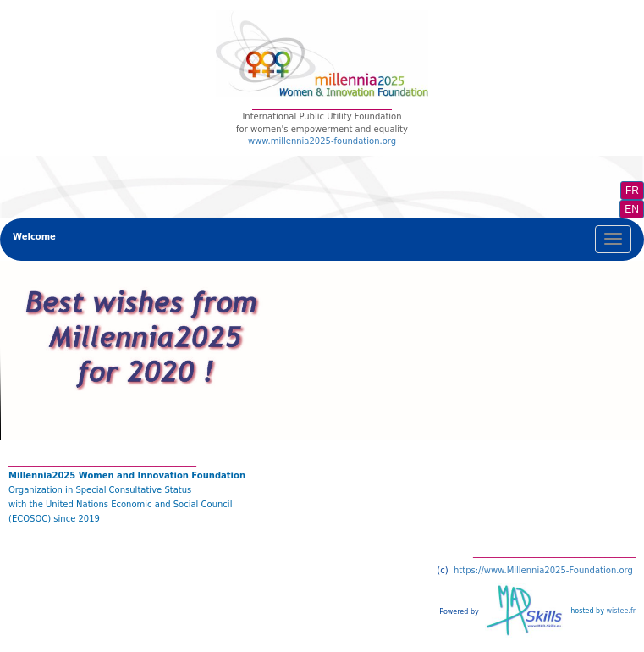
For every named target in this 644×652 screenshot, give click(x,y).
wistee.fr (621, 611)
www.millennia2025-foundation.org (322, 141)
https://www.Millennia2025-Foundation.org (543, 570)
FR (632, 190)
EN (632, 209)
